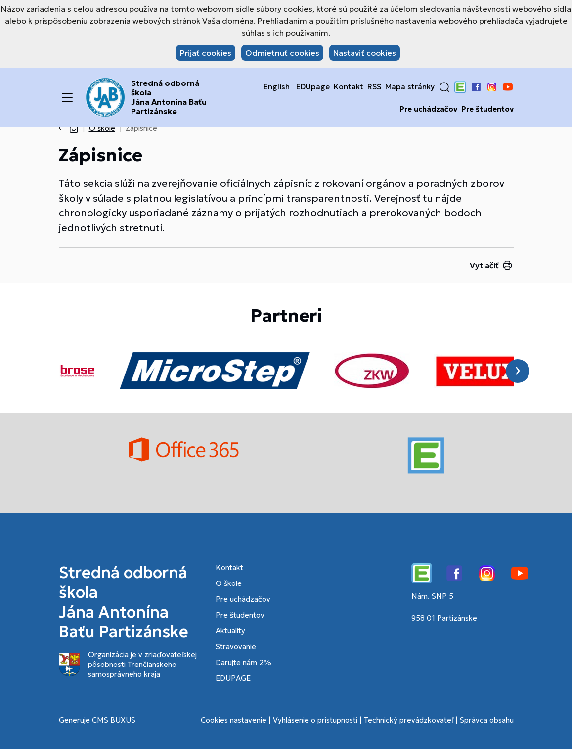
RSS (374, 87)
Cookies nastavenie (233, 720)
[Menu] (67, 97)
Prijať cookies (205, 53)
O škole (102, 128)
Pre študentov (487, 109)
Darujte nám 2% (243, 662)
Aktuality (230, 630)
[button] (444, 87)
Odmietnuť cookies (282, 53)
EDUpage (313, 87)
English (277, 87)
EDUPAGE (233, 678)
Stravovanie (236, 646)
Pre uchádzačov (428, 109)
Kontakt (348, 87)
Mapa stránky (410, 87)
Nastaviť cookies (364, 53)
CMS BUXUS (113, 720)
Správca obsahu (487, 720)
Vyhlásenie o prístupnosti (315, 720)
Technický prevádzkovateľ (408, 720)
